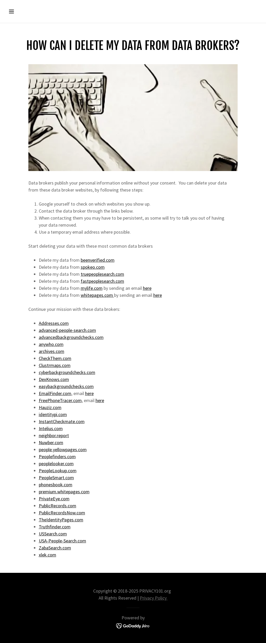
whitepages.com (97, 295)
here (147, 288)
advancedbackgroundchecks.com (71, 337)
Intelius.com (51, 428)
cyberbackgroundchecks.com (67, 372)
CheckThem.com (55, 358)
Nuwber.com (51, 442)
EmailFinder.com (55, 393)
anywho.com (51, 344)
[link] (133, 625)
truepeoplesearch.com (102, 274)
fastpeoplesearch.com (102, 281)
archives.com (51, 351)
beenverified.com (98, 260)
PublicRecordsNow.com (62, 513)
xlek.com (47, 555)
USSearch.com (53, 534)
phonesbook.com (55, 485)
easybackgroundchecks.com (66, 386)
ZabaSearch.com (55, 548)
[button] (35, 11)
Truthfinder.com (55, 527)
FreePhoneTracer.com (60, 400)
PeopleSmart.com (56, 478)
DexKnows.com (54, 379)
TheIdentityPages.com (61, 520)
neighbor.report (54, 435)
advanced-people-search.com (67, 330)
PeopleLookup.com (58, 471)
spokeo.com (93, 267)
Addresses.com (54, 323)
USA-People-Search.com (62, 541)
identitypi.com (53, 414)
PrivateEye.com (54, 499)
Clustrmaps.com (55, 365)
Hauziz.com (50, 407)
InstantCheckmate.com (62, 421)
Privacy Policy (154, 598)
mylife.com (92, 288)
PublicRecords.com (57, 506)
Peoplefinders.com (57, 457)
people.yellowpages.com (63, 449)
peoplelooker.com (56, 464)
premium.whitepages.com (64, 492)
